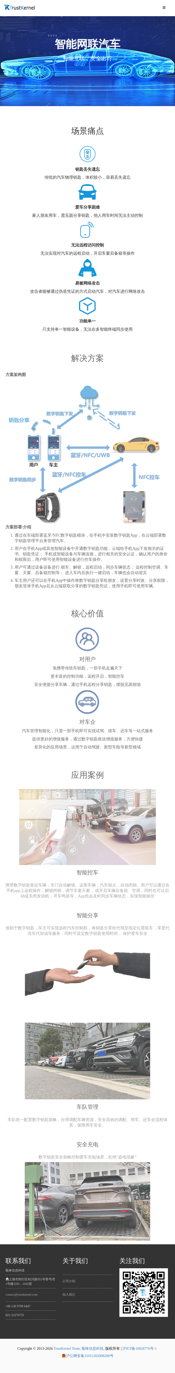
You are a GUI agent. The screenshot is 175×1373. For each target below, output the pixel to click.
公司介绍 (68, 1281)
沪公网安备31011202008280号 (87, 1356)
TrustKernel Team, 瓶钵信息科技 (78, 1348)
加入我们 (68, 1294)
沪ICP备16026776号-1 (139, 1348)
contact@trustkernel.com (21, 1294)
